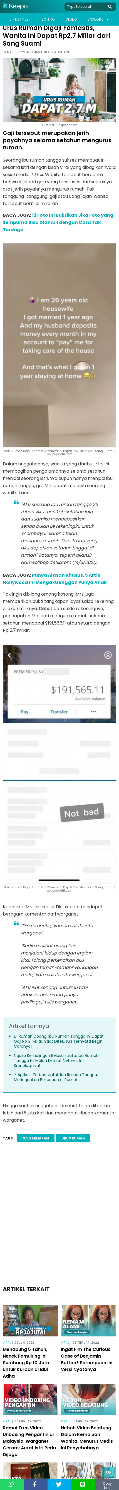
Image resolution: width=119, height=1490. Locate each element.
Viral (7, 1343)
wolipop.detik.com (59, 891)
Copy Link (107, 1485)
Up (109, 1472)
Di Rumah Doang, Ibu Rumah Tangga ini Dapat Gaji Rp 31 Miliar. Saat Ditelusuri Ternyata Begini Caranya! (59, 1041)
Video (71, 19)
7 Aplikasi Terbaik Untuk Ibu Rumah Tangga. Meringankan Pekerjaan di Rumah (56, 1077)
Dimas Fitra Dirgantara (50, 52)
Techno (47, 19)
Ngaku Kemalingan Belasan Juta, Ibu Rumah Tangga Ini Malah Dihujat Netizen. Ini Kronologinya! (56, 1060)
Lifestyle (19, 19)
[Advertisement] (59, 1215)
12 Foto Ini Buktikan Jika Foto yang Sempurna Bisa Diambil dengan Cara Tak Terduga (58, 222)
